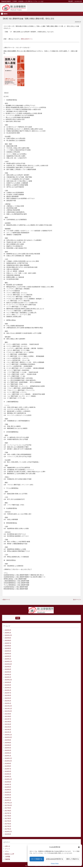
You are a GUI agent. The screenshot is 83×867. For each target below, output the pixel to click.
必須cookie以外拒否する (54, 859)
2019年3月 (8, 771)
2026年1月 (8, 632)
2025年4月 (8, 651)
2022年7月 (8, 693)
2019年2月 (8, 774)
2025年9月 (8, 638)
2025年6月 (8, 646)
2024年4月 (8, 669)
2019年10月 (8, 761)
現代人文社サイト (26, 39)
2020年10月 (8, 737)
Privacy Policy (55, 863)
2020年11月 (8, 734)
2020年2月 (8, 753)
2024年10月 (8, 664)
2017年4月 (8, 821)
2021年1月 (8, 732)
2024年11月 (8, 661)
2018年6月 (8, 787)
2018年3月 (8, 795)
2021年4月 (8, 724)
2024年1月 (8, 677)
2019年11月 (8, 758)
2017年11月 (8, 803)
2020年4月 (8, 748)
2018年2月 (8, 797)
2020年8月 (8, 742)
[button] (79, 847)
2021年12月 (8, 706)
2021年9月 (8, 714)
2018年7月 (8, 784)
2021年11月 (8, 708)
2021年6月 (8, 721)
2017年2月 (8, 826)
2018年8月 (8, 782)
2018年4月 (8, 792)
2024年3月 (8, 672)
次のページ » (77, 599)
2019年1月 (8, 776)
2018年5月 (8, 789)
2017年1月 (8, 829)
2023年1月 (8, 690)
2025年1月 (8, 659)
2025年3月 (8, 653)
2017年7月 (8, 813)
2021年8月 (8, 716)
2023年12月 (8, 680)
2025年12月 (8, 635)
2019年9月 (8, 763)
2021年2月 (8, 729)
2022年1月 (8, 703)
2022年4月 (8, 698)
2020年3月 (8, 750)
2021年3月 (8, 727)
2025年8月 (8, 640)
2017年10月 (8, 805)
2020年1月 (8, 755)
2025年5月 (8, 648)
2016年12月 (8, 831)
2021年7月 (8, 719)
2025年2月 (8, 656)
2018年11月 (8, 779)
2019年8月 (8, 766)
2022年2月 (8, 701)
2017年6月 (8, 816)
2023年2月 (8, 687)
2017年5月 (8, 818)
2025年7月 (8, 643)
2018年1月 (8, 800)
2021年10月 (8, 711)
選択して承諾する (72, 859)
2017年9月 (8, 808)
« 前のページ (6, 599)
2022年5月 (8, 695)
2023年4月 (8, 682)
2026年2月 (8, 630)
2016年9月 (8, 834)
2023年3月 (8, 685)
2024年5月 (8, 666)
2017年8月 (8, 810)
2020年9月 (8, 740)
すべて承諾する (36, 859)
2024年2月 (8, 674)
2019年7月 (8, 769)
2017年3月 (8, 824)
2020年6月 (8, 745)
